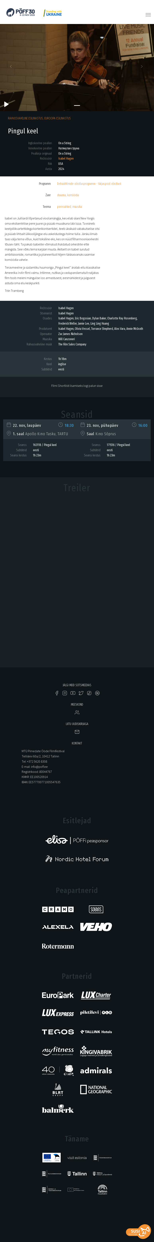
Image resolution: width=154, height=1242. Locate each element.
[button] (11, 67)
